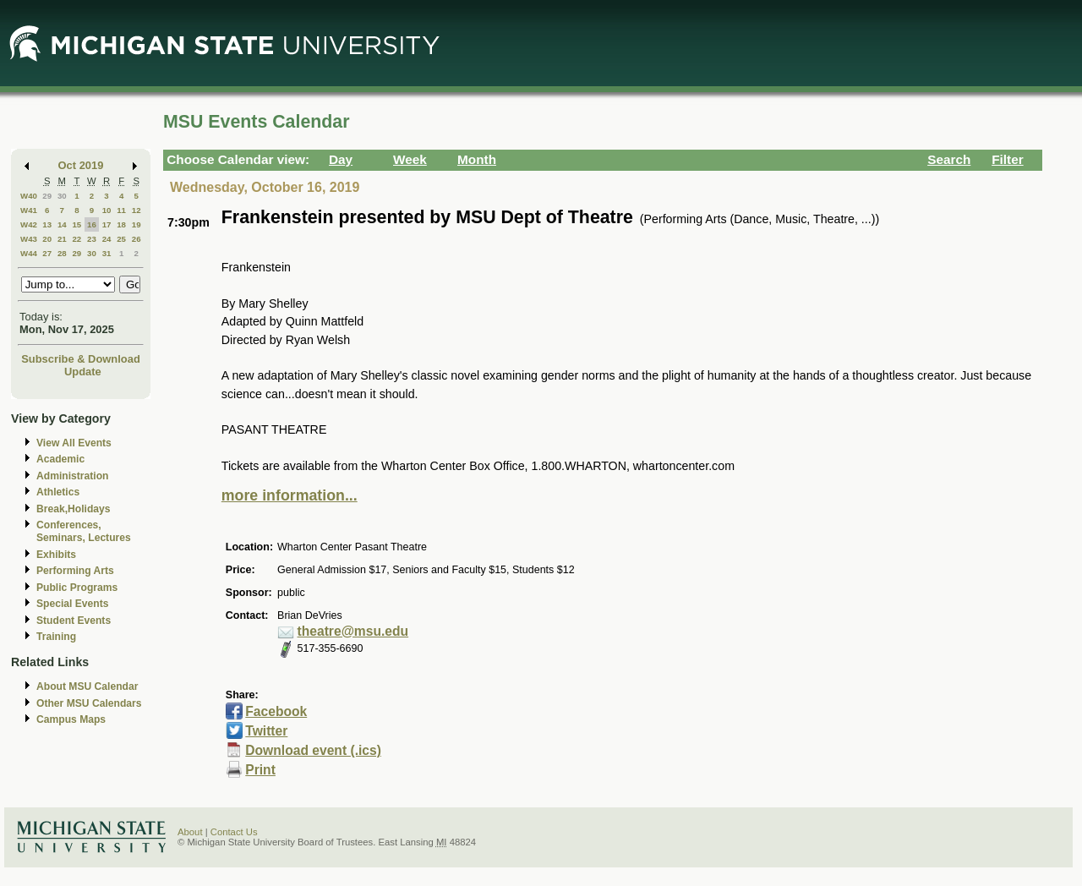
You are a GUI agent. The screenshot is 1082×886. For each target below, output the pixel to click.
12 (136, 210)
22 (76, 238)
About (190, 832)
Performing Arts (75, 571)
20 (47, 238)
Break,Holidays (73, 509)
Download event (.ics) (313, 750)
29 (47, 195)
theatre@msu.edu (353, 631)
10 (107, 210)
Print (260, 770)
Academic (60, 459)
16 (91, 224)
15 (76, 224)
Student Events (73, 620)
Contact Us (234, 832)
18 (121, 224)
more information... (289, 495)
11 (121, 210)
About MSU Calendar (87, 686)
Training (56, 637)
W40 (28, 195)
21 (62, 238)
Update (82, 371)
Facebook (276, 711)
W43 (28, 238)
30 (62, 195)
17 (107, 224)
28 (62, 253)
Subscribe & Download (80, 359)
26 (136, 238)
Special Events (72, 604)
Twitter (266, 731)
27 (47, 253)
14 (62, 224)
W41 (28, 210)
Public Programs (76, 587)
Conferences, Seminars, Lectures (83, 531)
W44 (28, 253)
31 (107, 253)
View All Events (74, 443)
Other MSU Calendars (89, 703)
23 (91, 238)
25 (121, 238)
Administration (72, 476)
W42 (28, 224)
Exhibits (56, 555)
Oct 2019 (81, 165)
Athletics (57, 492)
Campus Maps (71, 719)
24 (107, 238)
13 (47, 224)
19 (136, 224)
